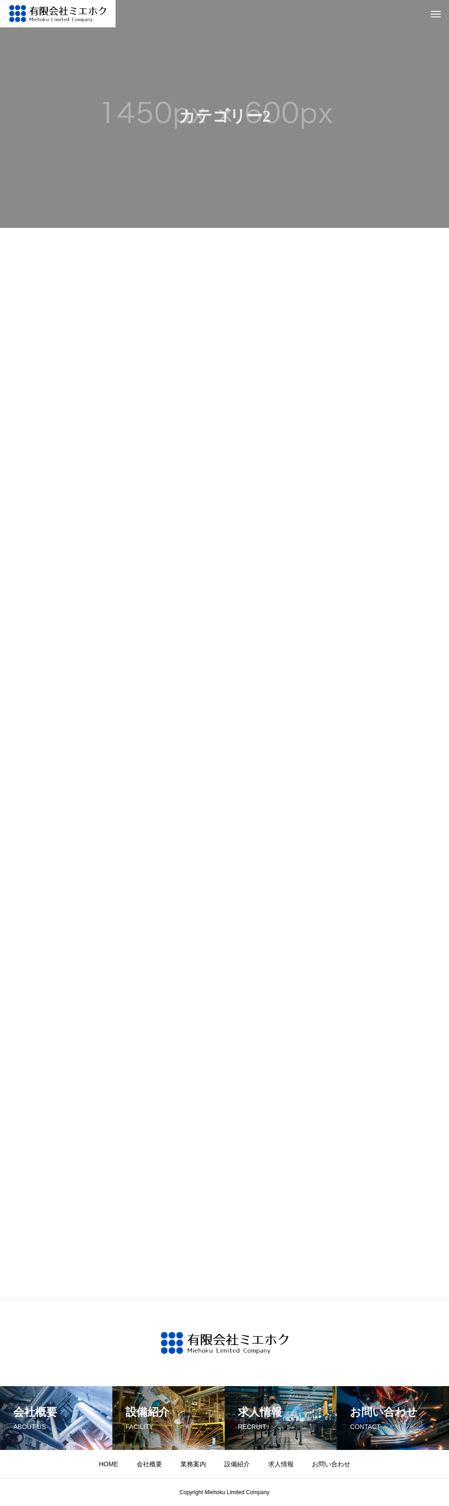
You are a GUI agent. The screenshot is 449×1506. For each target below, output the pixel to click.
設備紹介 (237, 1464)
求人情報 (281, 1464)
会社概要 (149, 1464)
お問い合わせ (331, 1464)
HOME (108, 1464)
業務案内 (193, 1464)
